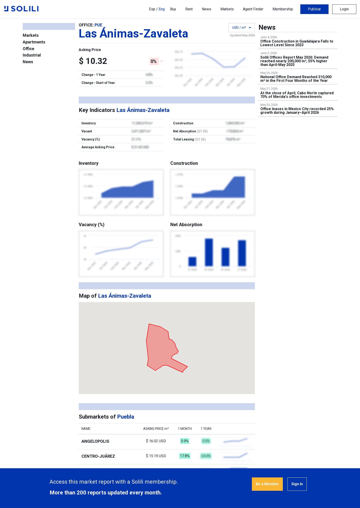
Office (28, 48)
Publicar (314, 9)
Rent (189, 9)
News (206, 9)
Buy (173, 9)
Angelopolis (95, 441)
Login (344, 9)
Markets (227, 9)
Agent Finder (253, 9)
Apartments (34, 42)
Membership (283, 9)
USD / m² (241, 28)
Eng (162, 9)
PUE (98, 25)
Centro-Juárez (98, 456)
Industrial (32, 55)
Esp (152, 9)
